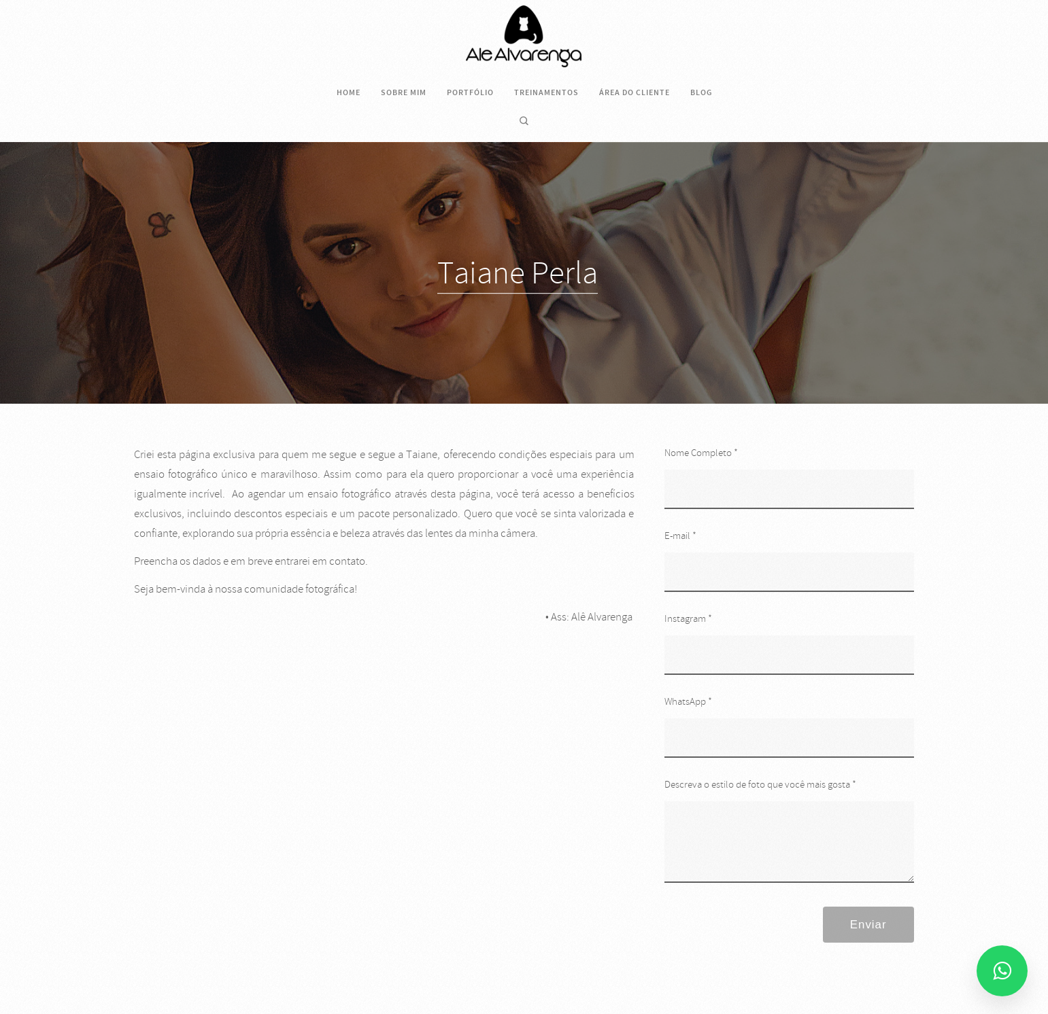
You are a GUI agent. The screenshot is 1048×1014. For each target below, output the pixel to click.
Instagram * (688, 618)
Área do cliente (634, 92)
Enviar (868, 924)
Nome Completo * (701, 453)
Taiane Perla (517, 273)
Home (348, 92)
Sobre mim (403, 92)
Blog (701, 92)
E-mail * (680, 535)
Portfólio (470, 92)
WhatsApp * (688, 701)
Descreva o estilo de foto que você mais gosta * (760, 784)
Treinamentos (546, 92)
